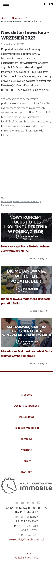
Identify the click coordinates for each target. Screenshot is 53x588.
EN (51, 4)
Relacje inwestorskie (26, 427)
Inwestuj (26, 438)
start (3, 18)
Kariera (26, 460)
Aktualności (17, 18)
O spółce (26, 394)
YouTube (26, 449)
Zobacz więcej (38, 258)
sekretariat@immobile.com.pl (26, 539)
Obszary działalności (26, 405)
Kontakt (26, 471)
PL (44, 4)
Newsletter (6, 201)
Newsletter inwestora (23, 201)
